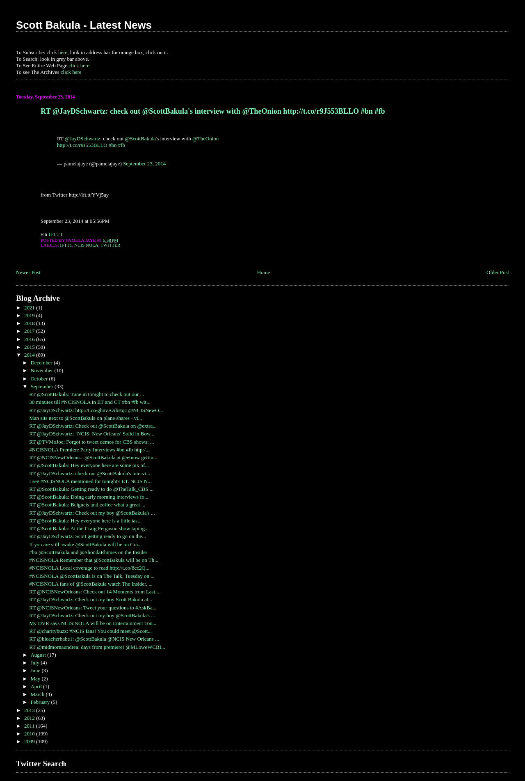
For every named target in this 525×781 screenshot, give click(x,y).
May (35, 679)
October (39, 379)
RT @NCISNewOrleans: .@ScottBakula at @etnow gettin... (93, 457)
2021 (30, 308)
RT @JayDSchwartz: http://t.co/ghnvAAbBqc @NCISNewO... (96, 410)
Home (263, 272)
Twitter (110, 245)
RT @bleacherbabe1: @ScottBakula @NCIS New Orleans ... (94, 639)
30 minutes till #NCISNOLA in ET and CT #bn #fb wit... (90, 402)
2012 (30, 718)
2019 (30, 315)
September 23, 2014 (144, 163)
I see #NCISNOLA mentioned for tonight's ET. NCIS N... (90, 481)
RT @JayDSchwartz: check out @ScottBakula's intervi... (89, 473)
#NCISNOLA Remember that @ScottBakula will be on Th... (93, 560)
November (42, 370)
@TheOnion (205, 138)
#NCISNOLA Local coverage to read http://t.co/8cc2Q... (89, 568)
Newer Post (28, 272)
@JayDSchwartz (82, 138)
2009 (30, 741)
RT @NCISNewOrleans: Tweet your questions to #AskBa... (92, 608)
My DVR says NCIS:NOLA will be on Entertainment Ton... (92, 623)
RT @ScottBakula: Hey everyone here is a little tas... (85, 521)
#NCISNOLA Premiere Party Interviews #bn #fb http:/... (89, 450)
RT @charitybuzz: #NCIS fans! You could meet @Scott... (90, 631)
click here (78, 65)
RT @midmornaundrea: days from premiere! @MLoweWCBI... (97, 647)
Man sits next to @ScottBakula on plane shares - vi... (85, 418)
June (35, 670)
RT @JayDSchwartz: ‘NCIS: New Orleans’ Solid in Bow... (91, 434)
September (42, 386)
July (35, 663)
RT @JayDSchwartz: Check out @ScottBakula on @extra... (93, 426)
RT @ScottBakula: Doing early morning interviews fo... (88, 497)
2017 (30, 331)
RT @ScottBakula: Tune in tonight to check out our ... (86, 394)
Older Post (497, 272)
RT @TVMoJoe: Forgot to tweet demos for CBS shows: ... (91, 442)
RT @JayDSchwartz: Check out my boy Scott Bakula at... (90, 599)
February (40, 702)
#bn (112, 145)
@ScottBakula (140, 138)
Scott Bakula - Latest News (84, 25)
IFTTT (55, 234)
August (38, 655)
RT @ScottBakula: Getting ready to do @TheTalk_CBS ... (91, 489)
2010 (30, 734)
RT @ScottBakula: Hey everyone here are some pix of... (89, 465)
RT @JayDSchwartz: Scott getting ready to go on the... (87, 536)
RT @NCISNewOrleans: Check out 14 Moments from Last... (94, 592)
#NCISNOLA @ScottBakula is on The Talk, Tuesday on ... (92, 576)
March (38, 694)
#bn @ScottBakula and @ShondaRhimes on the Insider (88, 552)
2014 (30, 355)
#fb (121, 145)
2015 (30, 347)
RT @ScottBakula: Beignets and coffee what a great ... (87, 505)
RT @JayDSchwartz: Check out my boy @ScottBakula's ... (92, 513)
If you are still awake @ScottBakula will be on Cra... (85, 544)
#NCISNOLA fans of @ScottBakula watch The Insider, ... (91, 584)
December (41, 363)
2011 (30, 726)
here (62, 52)
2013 (30, 710)
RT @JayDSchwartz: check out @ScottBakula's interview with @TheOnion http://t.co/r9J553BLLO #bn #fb (213, 111)
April (36, 686)
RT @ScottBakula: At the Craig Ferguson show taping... (88, 528)
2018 (30, 323)
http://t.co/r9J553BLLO (82, 145)
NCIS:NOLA (86, 245)
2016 (30, 339)
